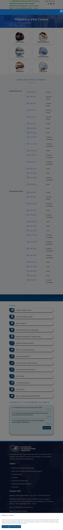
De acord (5, 526)
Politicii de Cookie (15, 522)
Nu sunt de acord (15, 526)
